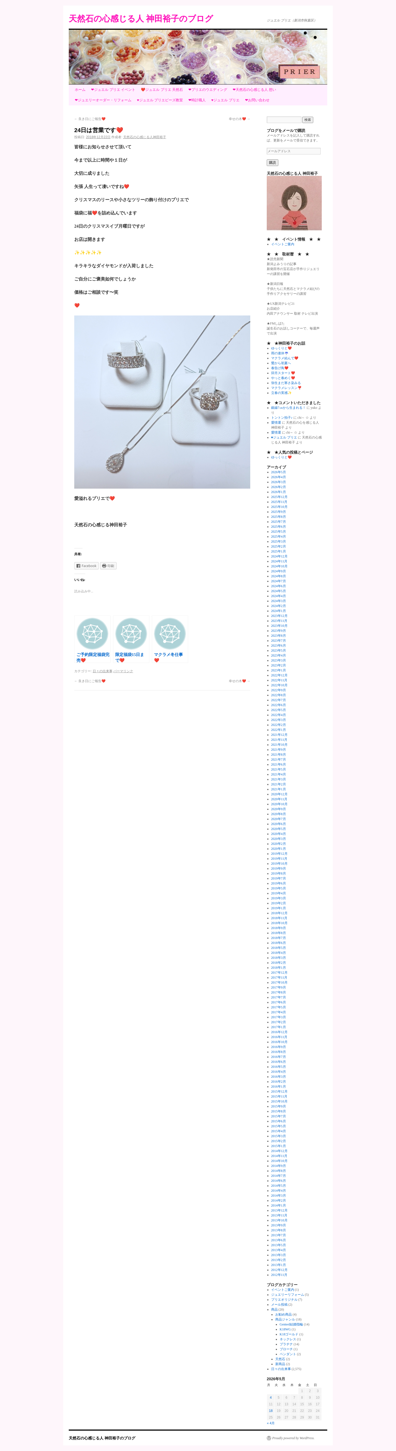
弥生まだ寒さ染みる (286, 383)
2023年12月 (279, 616)
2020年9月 (278, 809)
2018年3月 (278, 958)
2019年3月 (278, 898)
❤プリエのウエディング (207, 90)
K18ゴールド (289, 1334)
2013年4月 (278, 1250)
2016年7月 (278, 1057)
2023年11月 (279, 621)
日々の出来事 (102, 671)
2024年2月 (278, 606)
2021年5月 (278, 769)
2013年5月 (278, 1245)
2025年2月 (278, 546)
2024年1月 (278, 611)
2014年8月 (278, 1171)
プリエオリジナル (284, 1300)
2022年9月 (278, 690)
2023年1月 (278, 670)
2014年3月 (278, 1195)
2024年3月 (278, 601)
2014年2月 (278, 1200)
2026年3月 (278, 482)
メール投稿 (279, 1304)
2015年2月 (278, 1141)
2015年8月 (278, 1111)
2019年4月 (278, 893)
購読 (272, 162)
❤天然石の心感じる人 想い (254, 90)
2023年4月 (278, 655)
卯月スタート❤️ (283, 373)
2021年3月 (278, 779)
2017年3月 (278, 1017)
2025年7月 (278, 522)
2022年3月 (278, 720)
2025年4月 (278, 536)
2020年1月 (278, 849)
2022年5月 (278, 710)
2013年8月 (278, 1230)
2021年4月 (278, 774)
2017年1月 (278, 1027)
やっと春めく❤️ (283, 378)
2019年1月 (278, 908)
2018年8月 (278, 933)
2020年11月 (279, 799)
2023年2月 (278, 665)
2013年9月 (278, 1225)
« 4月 (271, 1423)
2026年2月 (278, 487)
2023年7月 (278, 641)
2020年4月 (278, 834)
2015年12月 (279, 1091)
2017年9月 (278, 987)
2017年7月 (278, 997)
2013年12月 (279, 1210)
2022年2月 (278, 725)
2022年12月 (279, 675)
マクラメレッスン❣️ (286, 388)
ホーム (80, 90)
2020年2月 (278, 844)
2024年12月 (279, 556)
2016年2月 (278, 1082)
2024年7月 (278, 581)
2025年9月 (278, 512)
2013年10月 (279, 1220)
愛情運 (276, 422)
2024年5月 (278, 591)
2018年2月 (278, 963)
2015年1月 (278, 1146)
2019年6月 (278, 883)
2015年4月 (278, 1131)
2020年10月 (279, 804)
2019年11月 (279, 859)
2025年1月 (278, 551)
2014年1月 (278, 1205)
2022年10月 (279, 685)
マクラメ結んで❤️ (284, 358)
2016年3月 (278, 1077)
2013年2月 (278, 1260)
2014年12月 (279, 1151)
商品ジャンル (285, 1319)
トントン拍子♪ (282, 418)
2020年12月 (279, 794)
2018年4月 (278, 953)
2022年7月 (278, 700)
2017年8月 (278, 992)
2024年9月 (278, 571)
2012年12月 (279, 1270)
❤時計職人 (197, 100)
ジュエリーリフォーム (287, 1295)
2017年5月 (278, 1007)
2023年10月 (279, 626)
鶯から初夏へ (281, 363)
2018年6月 (278, 943)
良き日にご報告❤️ (90, 119)
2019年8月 (278, 873)
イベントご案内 (282, 244)
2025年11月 (279, 502)
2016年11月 (279, 1037)
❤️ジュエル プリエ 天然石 (162, 90)
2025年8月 (278, 517)
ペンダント (288, 1354)
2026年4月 (278, 477)
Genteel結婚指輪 (291, 1324)
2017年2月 (278, 1022)
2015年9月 (278, 1106)
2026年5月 (278, 472)
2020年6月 (278, 824)
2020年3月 (278, 839)
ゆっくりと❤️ (281, 348)
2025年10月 (279, 507)
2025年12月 (279, 497)
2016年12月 (279, 1032)
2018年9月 (278, 928)
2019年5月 (278, 888)
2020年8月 (278, 814)
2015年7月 (278, 1116)
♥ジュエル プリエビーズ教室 (160, 100)
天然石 (280, 1359)
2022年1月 (278, 730)
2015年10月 (279, 1101)
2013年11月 (279, 1215)
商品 (274, 1309)
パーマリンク (123, 671)
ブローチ (286, 1349)
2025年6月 (278, 527)
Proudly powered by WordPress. (293, 1438)
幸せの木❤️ (239, 119)
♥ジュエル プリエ (225, 100)
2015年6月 (278, 1121)
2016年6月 (278, 1062)
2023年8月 (278, 636)
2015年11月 (279, 1096)
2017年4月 (278, 1012)
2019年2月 (278, 903)
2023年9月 (278, 631)
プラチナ (286, 1344)
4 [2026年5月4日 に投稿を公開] (271, 1398)
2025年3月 (278, 541)
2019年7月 (278, 878)
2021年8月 (278, 754)
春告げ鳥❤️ (279, 368)
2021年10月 (279, 745)
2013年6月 (278, 1240)
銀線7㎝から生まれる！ (288, 408)
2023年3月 (278, 660)
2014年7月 (278, 1176)
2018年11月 (279, 918)
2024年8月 (278, 576)
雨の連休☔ (279, 353)
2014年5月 (278, 1186)
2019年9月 (278, 868)
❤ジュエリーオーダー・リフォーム (103, 100)
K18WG (285, 1329)
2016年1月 (278, 1086)
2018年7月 (278, 938)
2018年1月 (278, 968)
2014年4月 (278, 1191)
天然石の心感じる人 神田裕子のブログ (141, 18)
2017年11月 (279, 977)
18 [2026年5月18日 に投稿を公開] (271, 1411)
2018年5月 (278, 948)
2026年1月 (278, 492)
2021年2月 (278, 784)
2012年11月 (279, 1275)
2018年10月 (279, 923)
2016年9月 (278, 1047)
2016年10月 (279, 1042)
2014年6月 (278, 1181)
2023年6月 (278, 645)
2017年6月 (278, 1002)
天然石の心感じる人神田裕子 (144, 137)
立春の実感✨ (281, 393)
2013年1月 (278, 1265)
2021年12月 (279, 735)
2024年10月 (279, 566)
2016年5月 (278, 1067)
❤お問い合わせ (257, 100)
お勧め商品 (283, 1314)
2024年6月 (278, 586)
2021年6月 (278, 764)
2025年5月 (278, 531)
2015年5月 (278, 1126)
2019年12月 (279, 854)
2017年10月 (279, 982)
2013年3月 (278, 1255)
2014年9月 (278, 1166)
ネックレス (288, 1339)
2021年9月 (278, 750)
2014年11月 (279, 1156)
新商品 (280, 1364)
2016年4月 (278, 1072)
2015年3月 (278, 1136)
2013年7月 (278, 1235)
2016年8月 (278, 1052)
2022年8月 (278, 695)
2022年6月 (278, 705)
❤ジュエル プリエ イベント (113, 90)
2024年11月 (279, 561)
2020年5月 (278, 829)
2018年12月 (279, 913)
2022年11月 (279, 680)
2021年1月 (278, 789)
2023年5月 (278, 650)
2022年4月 (278, 715)
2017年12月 (279, 972)
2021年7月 (278, 759)
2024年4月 (278, 596)
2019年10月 (279, 863)
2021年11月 (279, 740)
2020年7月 (278, 819)
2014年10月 (279, 1161)
